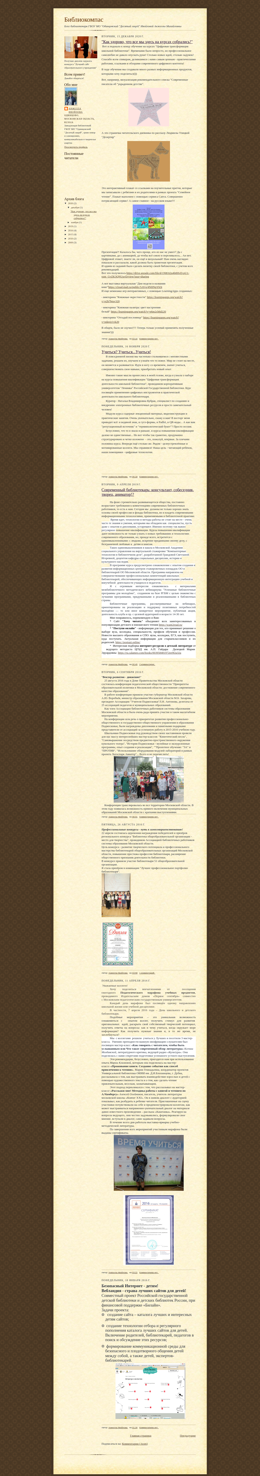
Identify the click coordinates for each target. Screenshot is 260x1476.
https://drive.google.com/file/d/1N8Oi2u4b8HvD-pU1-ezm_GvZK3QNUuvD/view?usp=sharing (145, 274)
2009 (71, 242)
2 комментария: (147, 664)
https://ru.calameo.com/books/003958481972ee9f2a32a (149, 652)
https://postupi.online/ (127, 642)
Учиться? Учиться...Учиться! (126, 352)
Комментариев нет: (149, 338)
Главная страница (140, 1435)
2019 (71, 226)
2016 (71, 230)
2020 (71, 203)
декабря (75, 207)
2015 (71, 234)
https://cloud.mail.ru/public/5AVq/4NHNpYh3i (135, 287)
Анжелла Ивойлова (76, 110)
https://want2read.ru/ (170, 624)
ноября (75, 222)
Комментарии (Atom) (135, 1443)
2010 (71, 238)
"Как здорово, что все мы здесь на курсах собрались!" (83, 214)
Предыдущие (188, 1435)
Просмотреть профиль (76, 147)
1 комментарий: (147, 973)
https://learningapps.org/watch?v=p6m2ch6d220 (138, 311)
